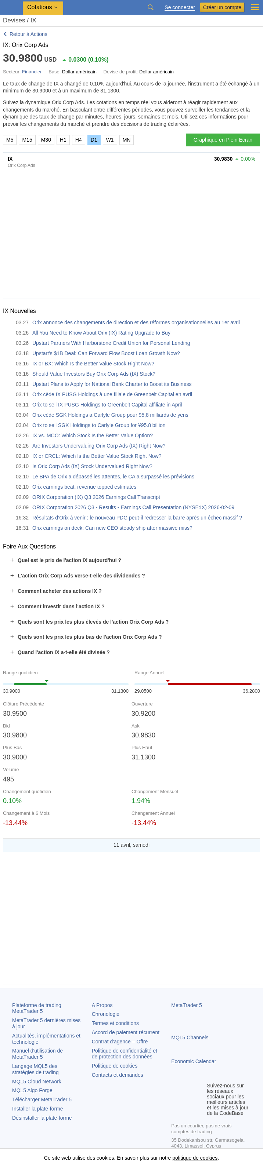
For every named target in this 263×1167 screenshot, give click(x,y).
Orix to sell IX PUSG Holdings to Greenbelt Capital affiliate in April (107, 405)
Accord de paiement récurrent (125, 1032)
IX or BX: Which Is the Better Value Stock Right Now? (93, 363)
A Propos (102, 1005)
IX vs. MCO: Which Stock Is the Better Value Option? (92, 435)
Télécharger (42, 1099)
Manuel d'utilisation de (37, 1054)
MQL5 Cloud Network (36, 1081)
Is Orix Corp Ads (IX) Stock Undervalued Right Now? (92, 466)
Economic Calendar (193, 1061)
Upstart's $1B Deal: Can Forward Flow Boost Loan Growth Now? (106, 353)
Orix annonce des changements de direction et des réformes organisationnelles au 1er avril (136, 322)
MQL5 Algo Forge (32, 1090)
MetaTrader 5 (186, 1005)
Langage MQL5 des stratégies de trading (35, 1069)
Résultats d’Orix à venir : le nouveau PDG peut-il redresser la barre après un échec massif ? (137, 518)
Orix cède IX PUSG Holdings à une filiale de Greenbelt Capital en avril (112, 394)
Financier (32, 71)
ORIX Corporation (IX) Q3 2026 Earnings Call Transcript (96, 497)
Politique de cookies (115, 1066)
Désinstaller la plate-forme (42, 1118)
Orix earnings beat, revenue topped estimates (84, 487)
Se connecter (180, 7)
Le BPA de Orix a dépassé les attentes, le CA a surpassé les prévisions (113, 476)
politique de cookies (194, 1158)
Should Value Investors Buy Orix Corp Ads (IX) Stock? (93, 374)
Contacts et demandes (117, 1075)
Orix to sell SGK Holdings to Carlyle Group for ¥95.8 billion (99, 425)
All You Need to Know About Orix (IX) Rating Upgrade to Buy (101, 333)
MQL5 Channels (189, 1037)
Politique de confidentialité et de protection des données (124, 1054)
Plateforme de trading (36, 1008)
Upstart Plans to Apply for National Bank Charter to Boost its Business (111, 384)
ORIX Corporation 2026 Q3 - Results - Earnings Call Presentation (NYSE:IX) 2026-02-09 (133, 507)
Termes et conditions (115, 1023)
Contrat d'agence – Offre (120, 1041)
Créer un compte (222, 7)
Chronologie (106, 1014)
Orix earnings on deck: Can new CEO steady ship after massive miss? (112, 528)
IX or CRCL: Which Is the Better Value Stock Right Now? (96, 456)
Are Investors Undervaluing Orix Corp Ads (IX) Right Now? (99, 446)
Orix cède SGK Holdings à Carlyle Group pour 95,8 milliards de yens (110, 415)
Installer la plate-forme (37, 1109)
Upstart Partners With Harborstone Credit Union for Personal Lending (111, 343)
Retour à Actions (28, 34)
